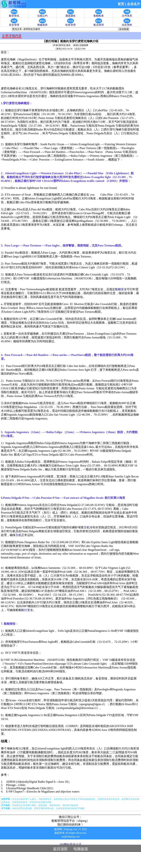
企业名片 (133, 4)
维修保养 (42, 23)
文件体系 (127, 14)
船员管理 (99, 23)
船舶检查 (99, 14)
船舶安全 (121, 289)
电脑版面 (80, 849)
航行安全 (27, 610)
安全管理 (14, 23)
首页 (121, 4)
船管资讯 (14, 14)
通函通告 (70, 14)
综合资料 (127, 23)
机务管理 (70, 23)
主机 (86, 527)
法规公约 (42, 14)
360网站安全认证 (70, 844)
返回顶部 (60, 849)
